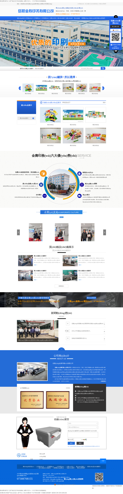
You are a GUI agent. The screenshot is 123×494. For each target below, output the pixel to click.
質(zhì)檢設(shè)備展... (77, 20)
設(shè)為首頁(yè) (94, 3)
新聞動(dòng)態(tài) (85, 20)
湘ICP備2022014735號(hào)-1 (49, 481)
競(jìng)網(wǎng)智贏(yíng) (43, 456)
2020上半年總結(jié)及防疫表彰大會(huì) (87, 398)
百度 (31, 459)
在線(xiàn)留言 (93, 18)
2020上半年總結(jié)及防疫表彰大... (85, 331)
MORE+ (61, 217)
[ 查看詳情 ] (103, 381)
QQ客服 (115, 30)
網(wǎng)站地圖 (60, 481)
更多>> (35, 265)
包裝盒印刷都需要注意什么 (85, 338)
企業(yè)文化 (53, 18)
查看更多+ (61, 286)
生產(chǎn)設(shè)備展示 (93, 466)
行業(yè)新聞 (85, 30)
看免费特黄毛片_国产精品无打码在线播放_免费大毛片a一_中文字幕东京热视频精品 (23, 1)
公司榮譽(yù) (36, 18)
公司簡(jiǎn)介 (81, 3)
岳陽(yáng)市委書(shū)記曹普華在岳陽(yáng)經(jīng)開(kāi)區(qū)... (36, 340)
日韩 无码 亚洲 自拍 (61, 492)
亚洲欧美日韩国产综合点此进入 (8, 492)
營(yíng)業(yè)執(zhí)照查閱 (73, 479)
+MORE (68, 388)
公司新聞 (85, 26)
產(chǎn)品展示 (61, 20)
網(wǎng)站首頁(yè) (21, 20)
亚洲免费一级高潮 (51, 492)
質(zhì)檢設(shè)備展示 (45, 468)
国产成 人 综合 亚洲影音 (24, 492)
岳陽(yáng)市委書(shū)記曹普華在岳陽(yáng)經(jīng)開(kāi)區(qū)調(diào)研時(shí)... (89, 392)
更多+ (104, 102)
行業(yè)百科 (85, 34)
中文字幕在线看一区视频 (38, 492)
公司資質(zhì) (45, 18)
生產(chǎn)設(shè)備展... (69, 20)
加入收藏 (87, 3)
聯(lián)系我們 (102, 3)
